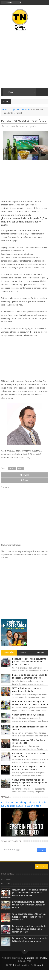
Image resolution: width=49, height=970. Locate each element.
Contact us (41, 867)
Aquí (40, 965)
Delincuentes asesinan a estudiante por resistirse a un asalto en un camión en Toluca (29, 662)
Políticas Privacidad (20, 965)
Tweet (24, 475)
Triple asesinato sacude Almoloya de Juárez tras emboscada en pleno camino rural (29, 917)
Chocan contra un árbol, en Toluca (28, 715)
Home (5, 109)
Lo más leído (9, 652)
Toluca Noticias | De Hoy (35, 958)
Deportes (15, 109)
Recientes (24, 652)
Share (24, 480)
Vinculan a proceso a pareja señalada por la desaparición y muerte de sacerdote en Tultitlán (29, 893)
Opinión (26, 109)
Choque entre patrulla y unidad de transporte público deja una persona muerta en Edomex (29, 783)
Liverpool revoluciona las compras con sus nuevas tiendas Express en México (28, 905)
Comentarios (40, 652)
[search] (19, 850)
